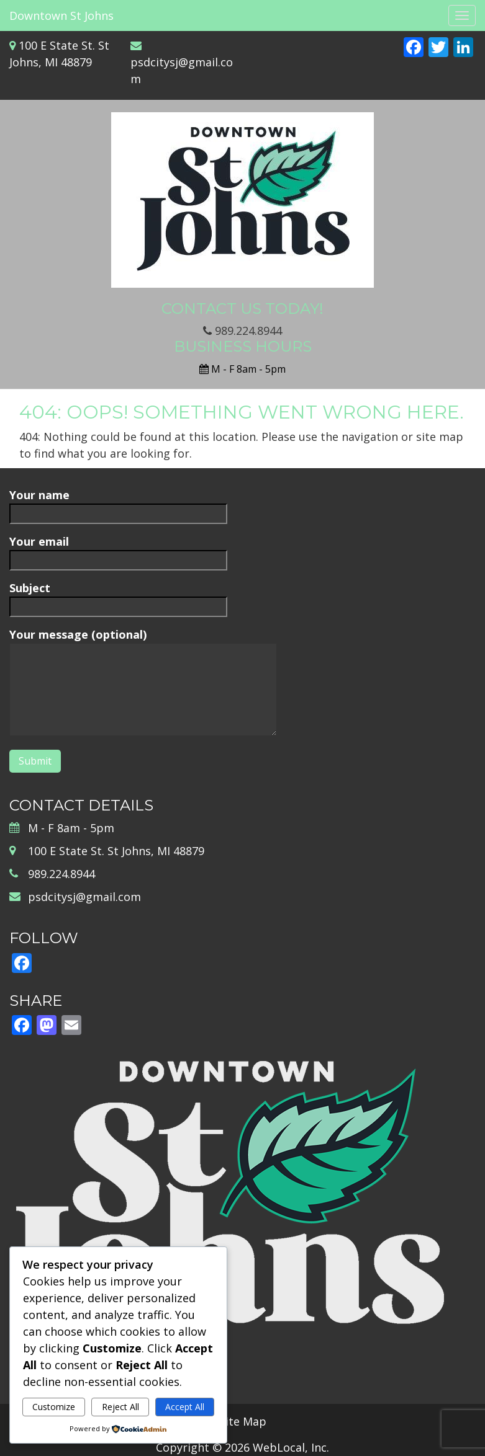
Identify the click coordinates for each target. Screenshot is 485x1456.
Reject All (120, 1407)
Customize (53, 1407)
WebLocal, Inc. (291, 1447)
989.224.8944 (242, 330)
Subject (118, 596)
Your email (118, 550)
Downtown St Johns (61, 15)
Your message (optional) (143, 683)
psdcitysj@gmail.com (84, 896)
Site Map (242, 1421)
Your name (118, 503)
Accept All (184, 1407)
